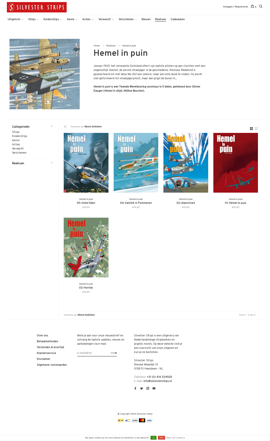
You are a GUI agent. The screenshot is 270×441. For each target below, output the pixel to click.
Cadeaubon (178, 19)
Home (97, 45)
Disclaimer (43, 359)
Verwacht (104, 19)
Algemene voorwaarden (52, 365)
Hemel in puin (129, 45)
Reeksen (160, 19)
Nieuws (146, 19)
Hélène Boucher (133, 91)
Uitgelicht (14, 19)
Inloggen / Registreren (235, 6)
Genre (70, 19)
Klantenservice (46, 353)
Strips (32, 19)
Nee (161, 438)
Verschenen (126, 19)
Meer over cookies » (176, 438)
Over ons (42, 335)
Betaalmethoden (47, 341)
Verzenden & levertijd (50, 347)
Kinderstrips (51, 19)
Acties (86, 19)
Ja (153, 438)
